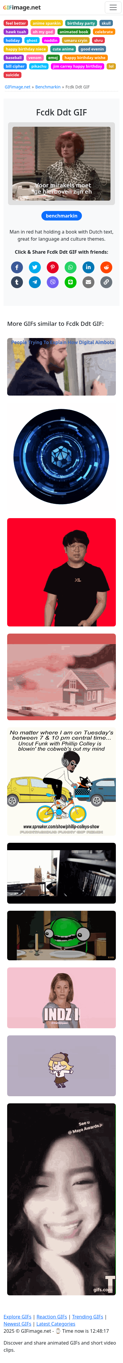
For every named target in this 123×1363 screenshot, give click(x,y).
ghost (32, 40)
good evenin (92, 49)
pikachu (38, 66)
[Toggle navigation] (113, 7)
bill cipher (15, 66)
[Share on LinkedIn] (88, 267)
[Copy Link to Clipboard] (106, 282)
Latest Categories (55, 1324)
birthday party (81, 23)
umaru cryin (76, 40)
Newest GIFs (17, 1324)
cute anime (63, 49)
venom (34, 57)
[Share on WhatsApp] (71, 267)
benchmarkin (61, 215)
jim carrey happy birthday (77, 66)
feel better (16, 23)
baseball (13, 57)
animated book (74, 31)
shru (98, 40)
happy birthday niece (26, 49)
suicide (12, 74)
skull (106, 23)
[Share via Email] (88, 282)
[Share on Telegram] (35, 282)
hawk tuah (16, 31)
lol (111, 66)
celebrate (104, 31)
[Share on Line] (71, 282)
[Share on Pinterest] (53, 267)
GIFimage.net (17, 87)
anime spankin (47, 23)
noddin (50, 40)
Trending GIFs (87, 1316)
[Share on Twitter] (35, 267)
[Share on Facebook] (17, 267)
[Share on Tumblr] (17, 282)
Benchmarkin (48, 87)
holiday (13, 40)
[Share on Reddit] (106, 267)
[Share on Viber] (53, 282)
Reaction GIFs (52, 1316)
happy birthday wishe (85, 57)
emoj (53, 57)
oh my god (43, 31)
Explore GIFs (18, 1316)
